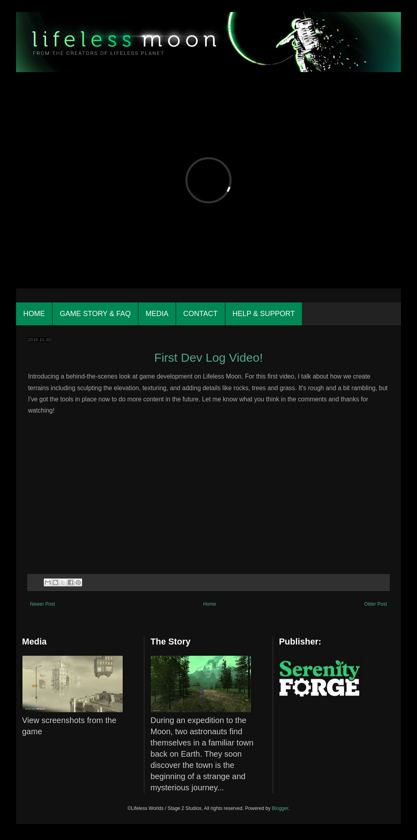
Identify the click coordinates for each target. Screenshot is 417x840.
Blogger (280, 808)
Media (157, 314)
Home (34, 314)
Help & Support (264, 314)
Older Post (375, 604)
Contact (200, 314)
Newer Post (42, 604)
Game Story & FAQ (95, 314)
